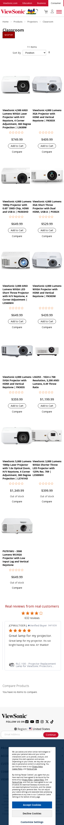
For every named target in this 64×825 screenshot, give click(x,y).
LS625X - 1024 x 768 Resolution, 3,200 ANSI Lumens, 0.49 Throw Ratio (46, 382)
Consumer (56, 3)
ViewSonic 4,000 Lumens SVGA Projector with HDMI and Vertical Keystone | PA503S (17, 382)
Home (6, 21)
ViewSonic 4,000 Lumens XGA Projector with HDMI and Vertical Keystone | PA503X (47, 115)
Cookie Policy (17, 769)
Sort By (17, 52)
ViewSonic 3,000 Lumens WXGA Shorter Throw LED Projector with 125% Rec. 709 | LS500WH (47, 468)
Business (41, 3)
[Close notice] (51, 751)
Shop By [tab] (8, 34)
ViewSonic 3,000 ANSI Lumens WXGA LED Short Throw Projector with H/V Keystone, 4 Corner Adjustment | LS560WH (16, 294)
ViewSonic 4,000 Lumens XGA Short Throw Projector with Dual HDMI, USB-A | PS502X (47, 206)
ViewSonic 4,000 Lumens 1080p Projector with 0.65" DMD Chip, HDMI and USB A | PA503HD (17, 206)
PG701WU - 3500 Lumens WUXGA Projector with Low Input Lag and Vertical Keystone (16, 558)
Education (27, 3)
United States (39, 729)
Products (18, 21)
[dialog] (32, 782)
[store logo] (18, 11)
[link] (32, 665)
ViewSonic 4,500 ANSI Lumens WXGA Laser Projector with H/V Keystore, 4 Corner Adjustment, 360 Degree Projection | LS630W (17, 119)
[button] (17, 151)
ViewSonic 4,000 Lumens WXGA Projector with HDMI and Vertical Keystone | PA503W (47, 291)
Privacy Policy (37, 766)
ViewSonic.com (10, 3)
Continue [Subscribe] (51, 734)
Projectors (32, 21)
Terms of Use (32, 769)
